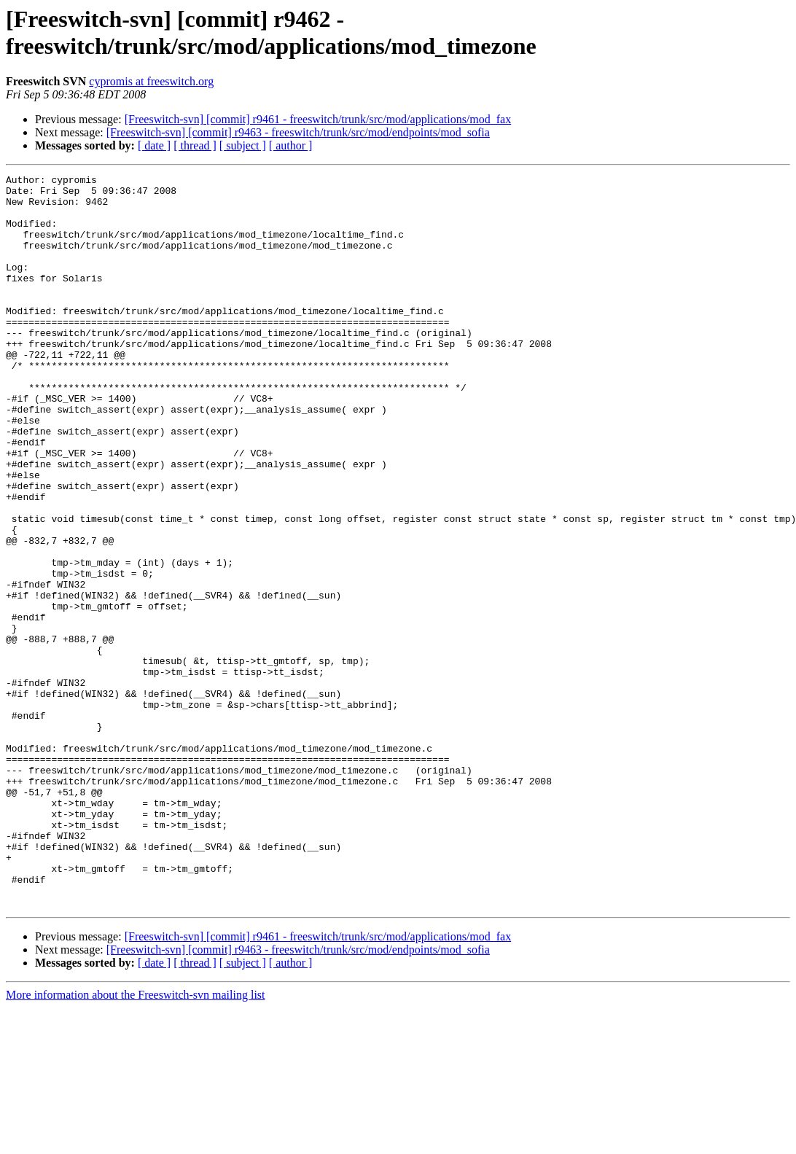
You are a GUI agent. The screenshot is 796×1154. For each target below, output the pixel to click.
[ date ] (154, 145)
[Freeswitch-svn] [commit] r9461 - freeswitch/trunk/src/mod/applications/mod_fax (318, 119)
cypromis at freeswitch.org (151, 81)
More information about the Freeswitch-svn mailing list (135, 1141)
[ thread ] (194, 145)
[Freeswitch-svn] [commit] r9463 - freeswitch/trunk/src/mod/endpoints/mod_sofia (298, 132)
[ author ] (291, 145)
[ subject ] (242, 145)
